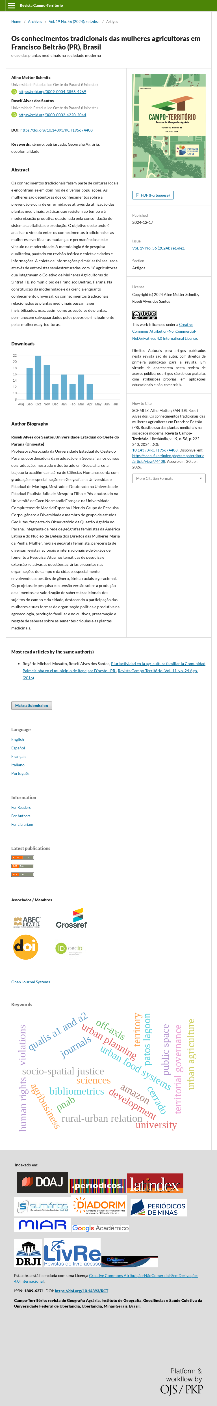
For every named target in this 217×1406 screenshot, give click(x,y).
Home (16, 21)
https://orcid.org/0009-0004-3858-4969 (52, 91)
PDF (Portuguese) (155, 195)
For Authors (21, 816)
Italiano (18, 764)
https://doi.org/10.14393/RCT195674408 (56, 130)
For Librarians (22, 824)
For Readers (21, 807)
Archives (35, 21)
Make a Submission (31, 705)
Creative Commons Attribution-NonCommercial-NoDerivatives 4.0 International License (164, 331)
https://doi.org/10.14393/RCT (81, 1290)
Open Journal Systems (30, 981)
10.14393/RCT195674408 (155, 450)
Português (20, 773)
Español (18, 747)
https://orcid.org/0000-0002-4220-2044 (52, 114)
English (17, 739)
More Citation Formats (154, 478)
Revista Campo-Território (41, 5)
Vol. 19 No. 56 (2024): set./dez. (74, 21)
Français (18, 756)
